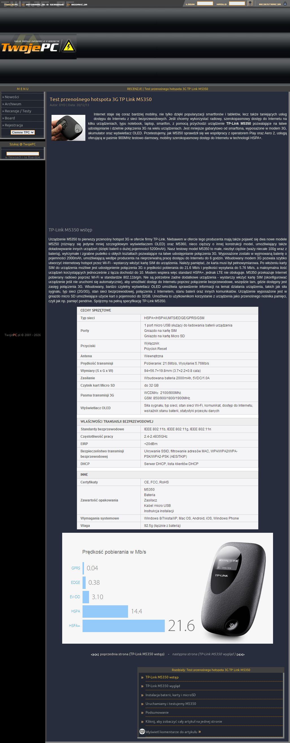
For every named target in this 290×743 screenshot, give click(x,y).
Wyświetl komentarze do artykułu (171, 732)
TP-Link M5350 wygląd (163, 686)
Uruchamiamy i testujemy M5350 (171, 703)
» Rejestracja (12, 125)
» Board (8, 118)
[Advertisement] (223, 46)
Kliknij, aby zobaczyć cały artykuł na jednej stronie (184, 721)
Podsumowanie (157, 712)
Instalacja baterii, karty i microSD (171, 695)
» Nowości (10, 97)
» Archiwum (11, 104)
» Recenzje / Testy (16, 111)
